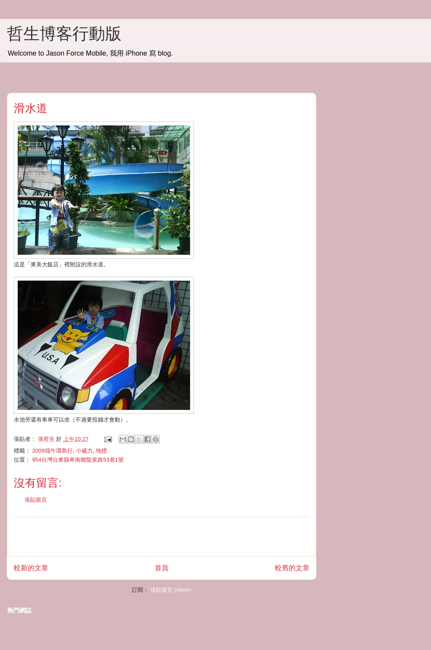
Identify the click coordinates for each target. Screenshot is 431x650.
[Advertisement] (161, 537)
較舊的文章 (292, 568)
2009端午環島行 (52, 450)
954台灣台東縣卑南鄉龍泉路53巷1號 (78, 459)
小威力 (84, 450)
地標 (101, 450)
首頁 (162, 568)
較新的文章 (31, 568)
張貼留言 (36, 500)
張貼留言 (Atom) (170, 590)
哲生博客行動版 (64, 34)
